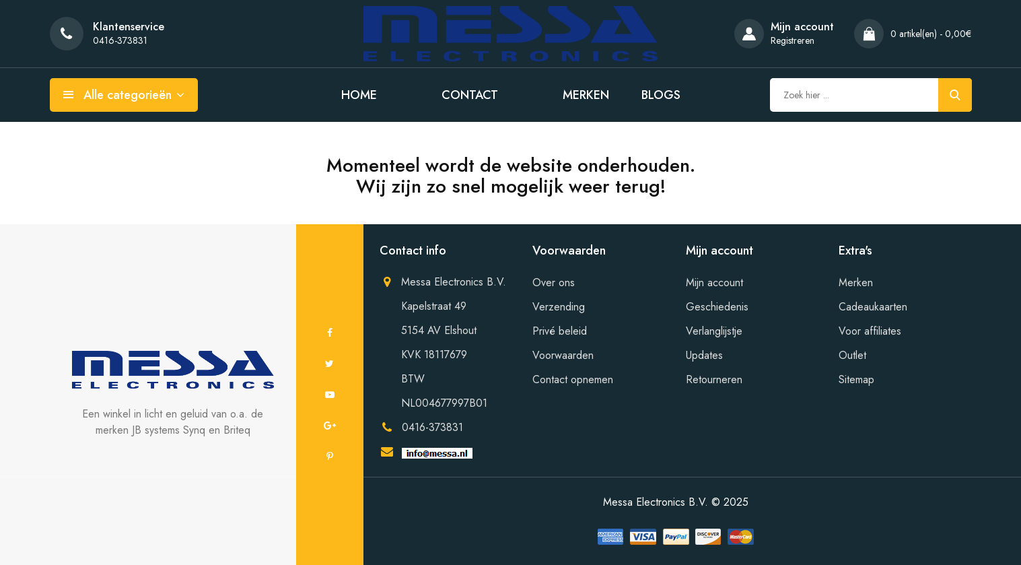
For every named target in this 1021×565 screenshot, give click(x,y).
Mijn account (714, 282)
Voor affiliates (870, 331)
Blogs (660, 95)
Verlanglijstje (714, 331)
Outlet (852, 355)
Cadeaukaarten (873, 306)
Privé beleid (559, 331)
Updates (704, 355)
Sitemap (856, 379)
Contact (470, 95)
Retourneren (714, 379)
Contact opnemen (572, 379)
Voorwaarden (563, 355)
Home (359, 95)
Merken (586, 95)
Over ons (553, 282)
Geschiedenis (717, 306)
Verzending (558, 306)
